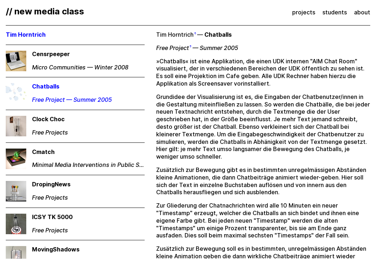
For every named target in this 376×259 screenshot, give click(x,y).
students (334, 12)
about (362, 12)
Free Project (172, 48)
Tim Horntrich (175, 34)
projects (303, 12)
